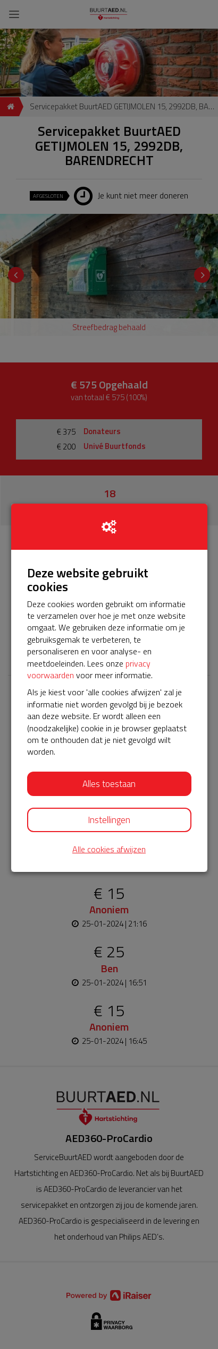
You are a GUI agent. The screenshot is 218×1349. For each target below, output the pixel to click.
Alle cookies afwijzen (109, 849)
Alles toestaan (109, 784)
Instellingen (109, 820)
